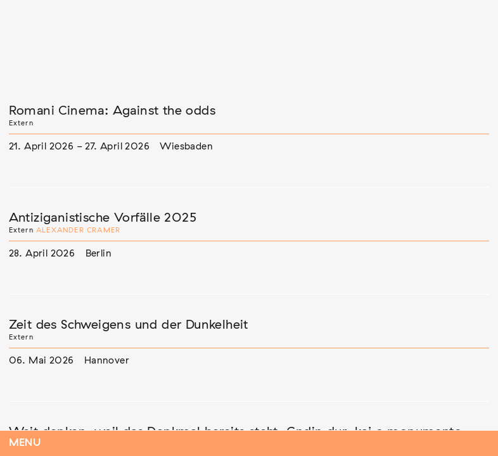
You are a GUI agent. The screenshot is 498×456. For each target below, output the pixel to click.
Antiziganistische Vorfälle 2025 (102, 218)
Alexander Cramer (78, 230)
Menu (25, 443)
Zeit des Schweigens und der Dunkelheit (128, 325)
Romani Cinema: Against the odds (112, 110)
